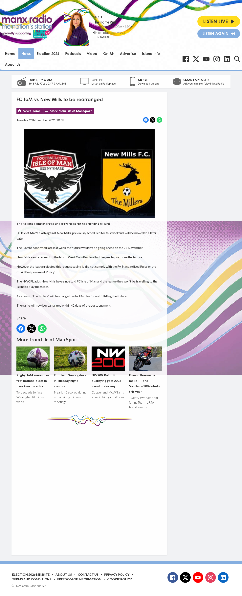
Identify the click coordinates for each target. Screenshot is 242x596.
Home (10, 53)
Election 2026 (48, 53)
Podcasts (73, 53)
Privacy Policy (116, 574)
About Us (12, 64)
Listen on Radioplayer (104, 83)
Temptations (106, 32)
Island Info (151, 53)
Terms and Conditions (31, 579)
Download (104, 36)
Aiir (44, 586)
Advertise (128, 53)
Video (92, 53)
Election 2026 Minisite (31, 574)
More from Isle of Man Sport (71, 111)
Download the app (149, 83)
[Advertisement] (90, 487)
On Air (108, 53)
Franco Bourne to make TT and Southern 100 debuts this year (145, 369)
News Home (32, 111)
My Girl (121, 32)
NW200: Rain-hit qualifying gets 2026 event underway (108, 367)
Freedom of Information (79, 579)
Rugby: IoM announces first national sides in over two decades (33, 367)
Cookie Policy (119, 579)
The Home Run (104, 22)
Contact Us (88, 574)
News (26, 53)
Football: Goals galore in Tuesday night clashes (70, 367)
